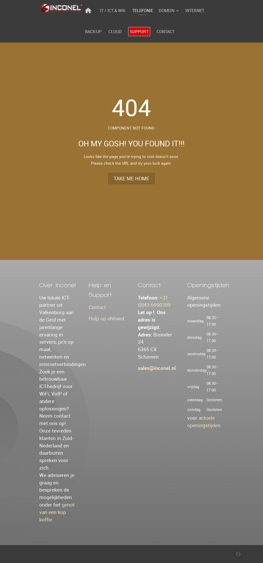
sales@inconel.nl (157, 368)
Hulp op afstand (106, 318)
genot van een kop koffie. (57, 512)
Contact (97, 307)
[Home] (89, 10)
